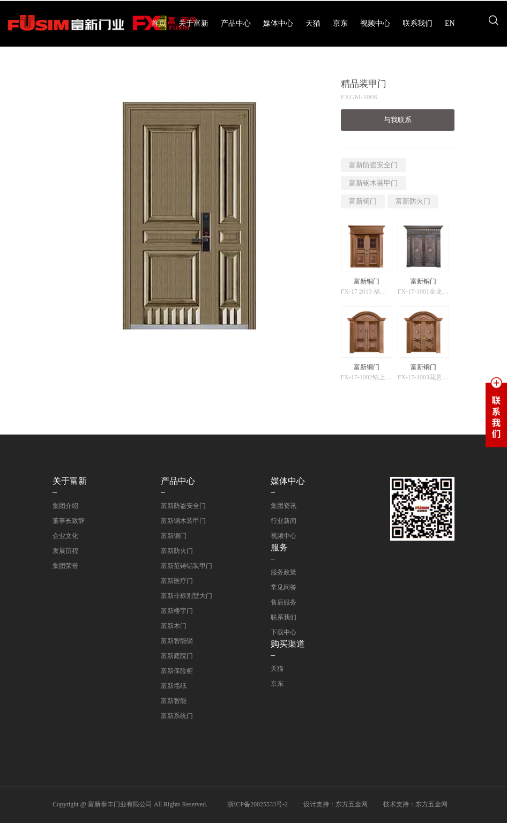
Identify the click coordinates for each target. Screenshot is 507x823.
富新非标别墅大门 (186, 596)
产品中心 (236, 23)
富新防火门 (413, 201)
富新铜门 (363, 201)
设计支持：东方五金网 (335, 804)
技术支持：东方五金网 (415, 804)
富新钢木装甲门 (373, 183)
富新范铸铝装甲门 (186, 566)
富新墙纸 (174, 686)
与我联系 (398, 120)
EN (450, 23)
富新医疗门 (177, 581)
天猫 (312, 23)
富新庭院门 (177, 656)
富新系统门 (177, 716)
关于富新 (193, 23)
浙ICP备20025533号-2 (257, 804)
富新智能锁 (177, 641)
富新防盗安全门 (373, 165)
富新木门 (174, 626)
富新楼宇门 (177, 611)
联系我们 (417, 23)
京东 (340, 23)
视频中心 (375, 23)
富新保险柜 (177, 671)
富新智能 (174, 701)
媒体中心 (278, 23)
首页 (158, 23)
